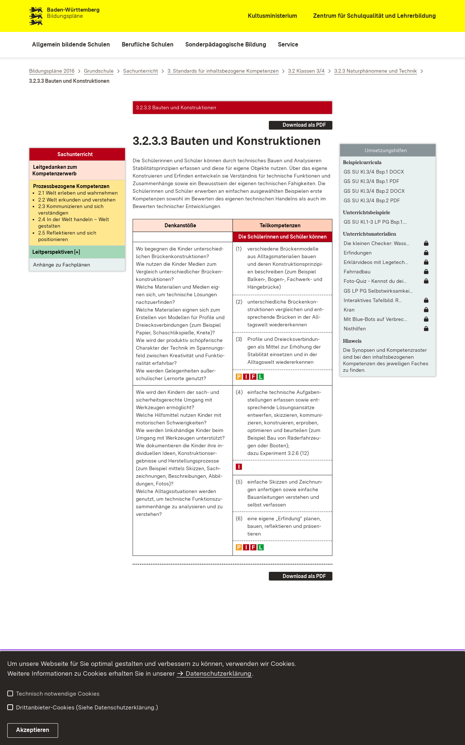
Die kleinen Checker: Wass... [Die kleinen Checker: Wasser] (376, 200)
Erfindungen (358, 210)
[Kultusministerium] (267, 16)
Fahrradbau (357, 229)
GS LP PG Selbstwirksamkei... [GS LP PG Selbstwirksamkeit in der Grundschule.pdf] (378, 248)
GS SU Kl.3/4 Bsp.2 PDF (372, 157)
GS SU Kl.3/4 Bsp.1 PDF (371, 139)
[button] (56, 205)
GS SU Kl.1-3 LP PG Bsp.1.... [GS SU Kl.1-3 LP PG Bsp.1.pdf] (375, 179)
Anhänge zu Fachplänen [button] (61, 218)
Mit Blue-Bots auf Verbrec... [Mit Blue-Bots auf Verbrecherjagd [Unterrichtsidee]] (375, 276)
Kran (349, 267)
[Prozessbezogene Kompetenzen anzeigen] (71, 140)
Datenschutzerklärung (218, 673)
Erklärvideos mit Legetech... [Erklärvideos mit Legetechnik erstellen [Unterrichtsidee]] (376, 219)
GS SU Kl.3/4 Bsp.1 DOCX (374, 129)
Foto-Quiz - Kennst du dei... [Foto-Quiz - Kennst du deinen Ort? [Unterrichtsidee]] (375, 238)
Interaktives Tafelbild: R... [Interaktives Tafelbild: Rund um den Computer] (373, 257)
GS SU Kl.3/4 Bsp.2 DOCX (374, 148)
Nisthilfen (355, 286)
